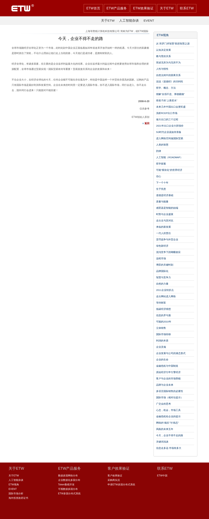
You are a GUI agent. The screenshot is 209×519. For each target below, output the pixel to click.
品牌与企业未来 (164, 385)
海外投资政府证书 (18, 498)
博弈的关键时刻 (164, 265)
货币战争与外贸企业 (167, 239)
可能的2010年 (163, 321)
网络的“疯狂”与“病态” (167, 423)
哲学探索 (161, 163)
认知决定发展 (163, 50)
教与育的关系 (163, 56)
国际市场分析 (16, 493)
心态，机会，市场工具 (168, 410)
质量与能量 (162, 201)
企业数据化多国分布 (69, 480)
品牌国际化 (162, 271)
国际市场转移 (163, 334)
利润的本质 (162, 340)
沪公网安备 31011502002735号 (146, 512)
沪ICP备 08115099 (112, 512)
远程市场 (161, 258)
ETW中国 (162, 475)
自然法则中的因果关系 (168, 75)
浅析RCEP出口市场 (166, 113)
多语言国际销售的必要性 (169, 391)
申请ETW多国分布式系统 (121, 484)
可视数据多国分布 (68, 489)
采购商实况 (114, 480)
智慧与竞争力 (163, 277)
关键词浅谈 (162, 442)
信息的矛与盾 (163, 315)
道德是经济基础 (164, 195)
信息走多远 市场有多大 (168, 448)
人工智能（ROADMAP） (169, 157)
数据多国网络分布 (68, 475)
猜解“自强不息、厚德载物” (170, 94)
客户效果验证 (115, 475)
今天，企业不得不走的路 (169, 435)
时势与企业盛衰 (164, 214)
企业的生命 (162, 359)
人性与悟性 (162, 69)
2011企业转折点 (165, 290)
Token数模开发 (66, 484)
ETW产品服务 (117, 8)
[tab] (175, 35)
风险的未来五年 (164, 429)
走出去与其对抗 (164, 220)
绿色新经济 (162, 246)
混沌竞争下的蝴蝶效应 (168, 252)
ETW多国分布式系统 (69, 493)
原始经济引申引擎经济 (168, 372)
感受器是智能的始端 (167, 208)
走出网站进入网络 (166, 296)
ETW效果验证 (143, 8)
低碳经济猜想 (163, 309)
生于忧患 (161, 189)
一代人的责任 (163, 233)
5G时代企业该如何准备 (168, 132)
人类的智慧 (162, 145)
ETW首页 (93, 8)
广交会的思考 (163, 404)
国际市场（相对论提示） (169, 397)
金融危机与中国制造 (167, 366)
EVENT (148, 20)
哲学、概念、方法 (166, 88)
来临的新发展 (163, 227)
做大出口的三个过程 (167, 119)
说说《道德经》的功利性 (169, 81)
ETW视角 (163, 35)
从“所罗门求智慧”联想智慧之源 (173, 43)
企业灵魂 (161, 347)
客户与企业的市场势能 (168, 378)
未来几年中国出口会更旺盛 (171, 107)
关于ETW (167, 8)
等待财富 (161, 302)
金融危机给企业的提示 (168, 416)
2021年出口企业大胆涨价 (169, 126)
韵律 (158, 151)
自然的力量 (162, 284)
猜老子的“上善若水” (166, 100)
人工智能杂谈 (129, 20)
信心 (158, 176)
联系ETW (187, 8)
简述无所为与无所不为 (168, 62)
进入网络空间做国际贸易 (169, 138)
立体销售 (161, 328)
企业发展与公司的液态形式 (171, 353)
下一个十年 (162, 182)
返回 (144, 123)
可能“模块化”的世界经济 (169, 170)
